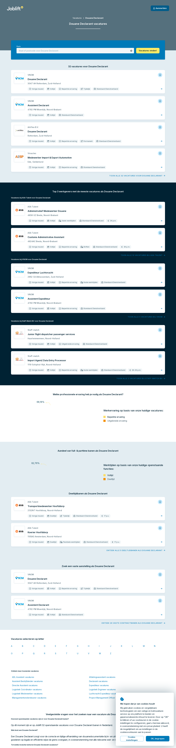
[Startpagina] (15, 8)
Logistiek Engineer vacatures (102, 689)
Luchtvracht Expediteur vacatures (104, 693)
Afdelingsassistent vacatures (102, 677)
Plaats (18, 46)
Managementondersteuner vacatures (29, 698)
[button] (131, 51)
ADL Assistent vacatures (23, 677)
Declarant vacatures (98, 681)
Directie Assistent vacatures (25, 685)
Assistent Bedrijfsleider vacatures (27, 681)
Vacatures (77, 18)
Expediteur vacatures (99, 685)
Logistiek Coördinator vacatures (27, 689)
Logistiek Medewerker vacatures (27, 693)
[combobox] (75, 50)
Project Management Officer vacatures (107, 698)
